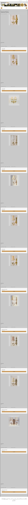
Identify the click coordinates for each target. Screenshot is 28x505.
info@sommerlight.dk (5, 499)
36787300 (20, 498)
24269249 (25, 498)
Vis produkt (14, 50)
